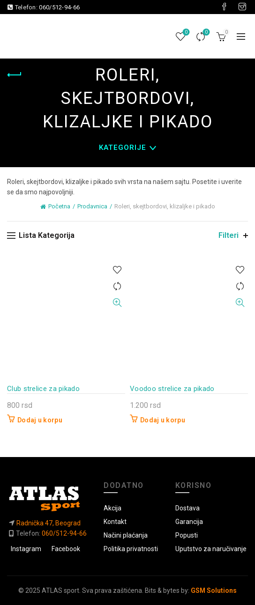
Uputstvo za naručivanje (211, 549)
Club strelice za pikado (43, 388)
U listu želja (117, 270)
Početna (59, 206)
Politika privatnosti (131, 549)
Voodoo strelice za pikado (172, 388)
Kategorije (122, 147)
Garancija (189, 521)
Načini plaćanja (126, 535)
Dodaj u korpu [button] (39, 420)
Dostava (187, 508)
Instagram (26, 549)
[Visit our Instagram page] (242, 7)
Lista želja (185, 33)
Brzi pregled (117, 303)
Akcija (112, 508)
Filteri (228, 235)
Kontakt (115, 521)
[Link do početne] (47, 498)
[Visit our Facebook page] (224, 7)
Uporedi (205, 33)
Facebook (66, 549)
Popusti (186, 535)
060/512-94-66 (59, 7)
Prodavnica (92, 206)
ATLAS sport (60, 590)
